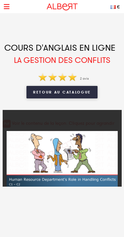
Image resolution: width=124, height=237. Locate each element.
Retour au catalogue (62, 92)
